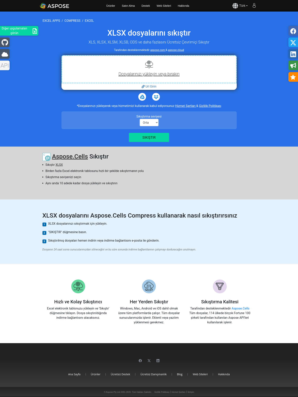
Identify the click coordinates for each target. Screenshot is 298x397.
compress (72, 21)
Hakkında (183, 5)
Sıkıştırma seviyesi (149, 116)
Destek (146, 5)
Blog (180, 374)
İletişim (191, 392)
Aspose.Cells (70, 156)
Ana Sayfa (74, 374)
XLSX (59, 165)
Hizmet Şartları (185, 106)
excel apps (51, 21)
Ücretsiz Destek (120, 374)
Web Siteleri (164, 5)
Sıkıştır (149, 137)
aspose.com (158, 50)
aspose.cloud (176, 50)
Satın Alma (128, 5)
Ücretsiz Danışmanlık (153, 374)
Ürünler (110, 5)
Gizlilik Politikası (210, 106)
